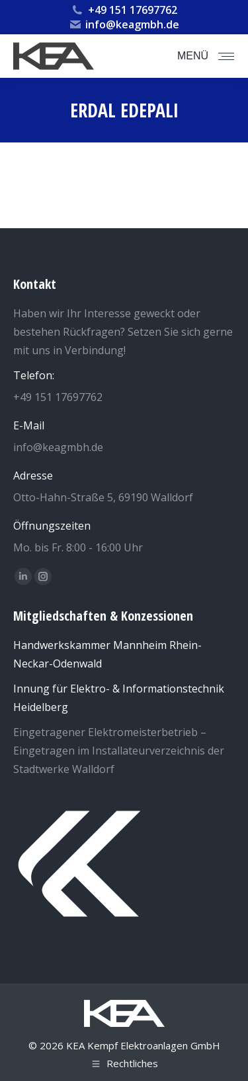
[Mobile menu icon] (206, 56)
